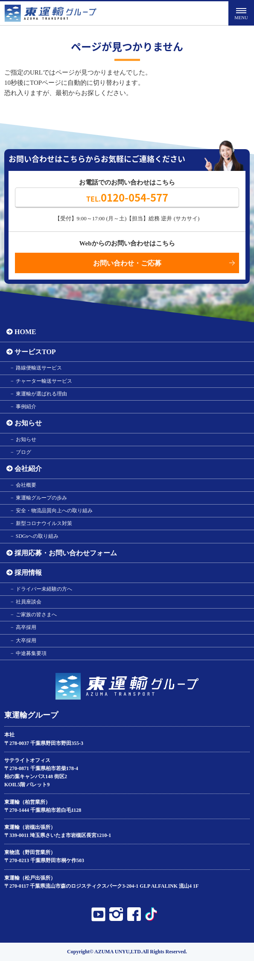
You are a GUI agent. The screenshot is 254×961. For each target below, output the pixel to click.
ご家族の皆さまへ (36, 615)
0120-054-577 (127, 197)
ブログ (23, 452)
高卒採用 (26, 627)
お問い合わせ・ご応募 (127, 263)
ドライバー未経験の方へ (44, 589)
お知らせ (28, 423)
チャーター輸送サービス (44, 381)
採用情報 (28, 572)
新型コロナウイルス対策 (44, 523)
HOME (25, 331)
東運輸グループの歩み (41, 498)
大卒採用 (26, 641)
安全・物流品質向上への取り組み (54, 511)
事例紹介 (26, 407)
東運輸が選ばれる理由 (41, 394)
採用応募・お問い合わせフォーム (66, 553)
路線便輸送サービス (39, 368)
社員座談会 (28, 602)
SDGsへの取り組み (37, 536)
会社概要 (26, 485)
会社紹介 (28, 468)
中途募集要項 (31, 653)
